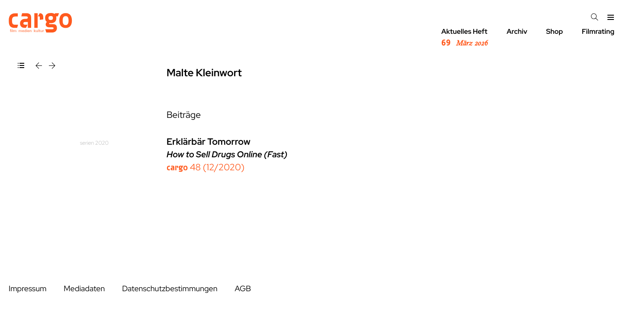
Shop (554, 31)
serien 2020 (94, 142)
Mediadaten (84, 289)
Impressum (27, 289)
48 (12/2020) (205, 167)
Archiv (517, 31)
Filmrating (598, 31)
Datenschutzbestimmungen (169, 289)
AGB (242, 289)
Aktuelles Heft (464, 38)
